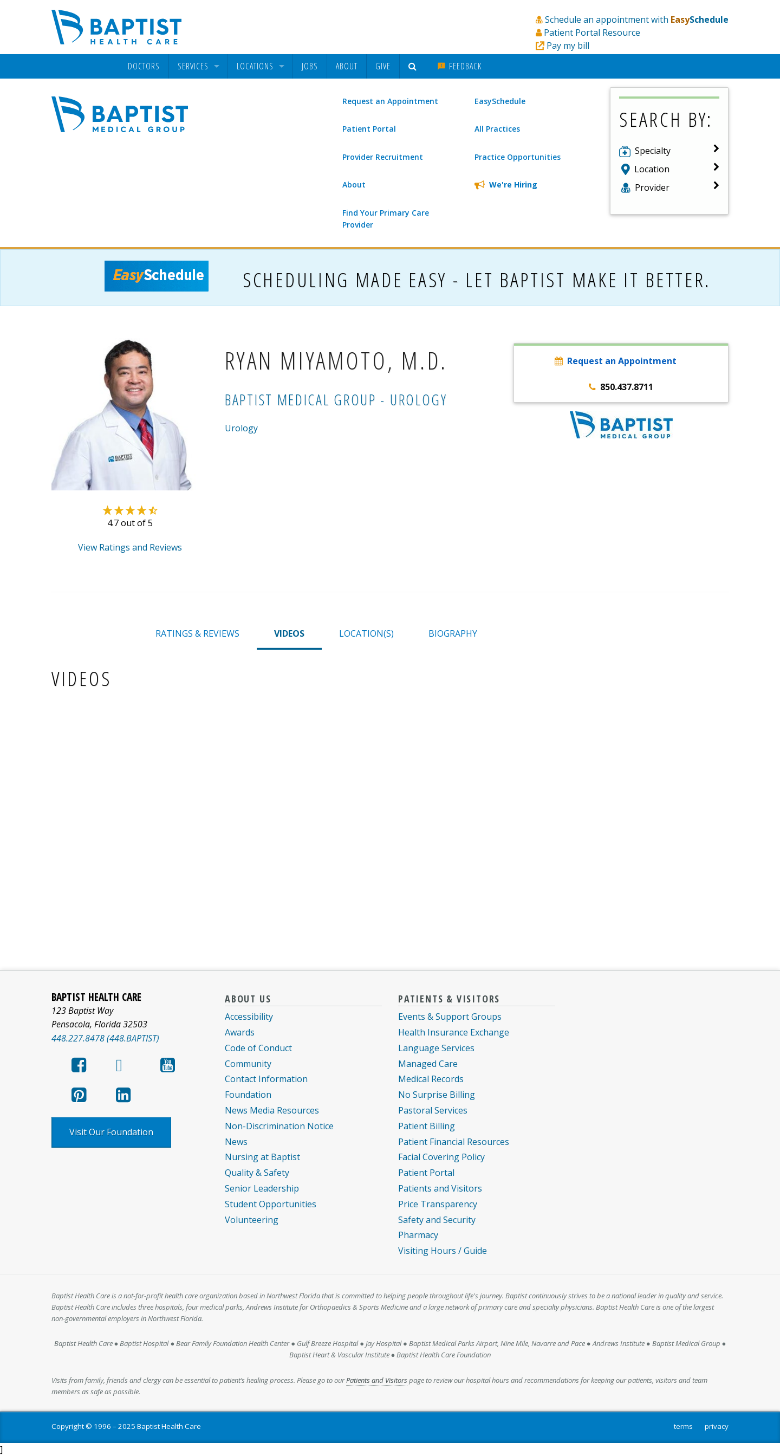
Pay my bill (568, 45)
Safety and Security (437, 1220)
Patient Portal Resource (592, 32)
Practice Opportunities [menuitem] (517, 157)
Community (248, 1064)
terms (683, 1426)
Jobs (310, 66)
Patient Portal (426, 1173)
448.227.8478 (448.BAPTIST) (105, 1038)
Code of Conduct (258, 1048)
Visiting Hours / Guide (442, 1251)
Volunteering (251, 1220)
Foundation (248, 1095)
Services (193, 66)
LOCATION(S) (366, 633)
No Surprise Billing (436, 1095)
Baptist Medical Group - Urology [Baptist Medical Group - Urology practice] (336, 400)
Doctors (144, 66)
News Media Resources (272, 1110)
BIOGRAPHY (452, 633)
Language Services (436, 1048)
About (347, 66)
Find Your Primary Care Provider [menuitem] (385, 219)
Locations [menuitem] (255, 66)
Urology (241, 428)
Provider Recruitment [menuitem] (382, 157)
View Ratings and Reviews (130, 547)
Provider (652, 187)
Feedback (459, 66)
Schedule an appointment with (637, 19)
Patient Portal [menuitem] (369, 129)
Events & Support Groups (450, 1017)
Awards (240, 1032)
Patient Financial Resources (453, 1142)
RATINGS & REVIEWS (197, 633)
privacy (717, 1426)
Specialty (653, 151)
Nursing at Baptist (262, 1157)
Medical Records (431, 1079)
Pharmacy (418, 1235)
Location (652, 169)
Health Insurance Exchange (453, 1032)
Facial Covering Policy (441, 1157)
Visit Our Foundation (111, 1132)
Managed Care (428, 1064)
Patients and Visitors (440, 1188)
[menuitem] (143, 66)
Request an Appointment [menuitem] (390, 101)
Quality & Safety (257, 1173)
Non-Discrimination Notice (279, 1126)
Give (383, 66)
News (236, 1142)
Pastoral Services (432, 1110)
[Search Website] (414, 66)
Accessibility (249, 1017)
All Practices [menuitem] (497, 129)
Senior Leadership (262, 1188)
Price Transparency (437, 1204)
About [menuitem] (354, 184)
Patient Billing (426, 1126)
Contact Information (266, 1079)
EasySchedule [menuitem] (499, 101)
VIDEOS (289, 633)
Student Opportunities (270, 1204)
